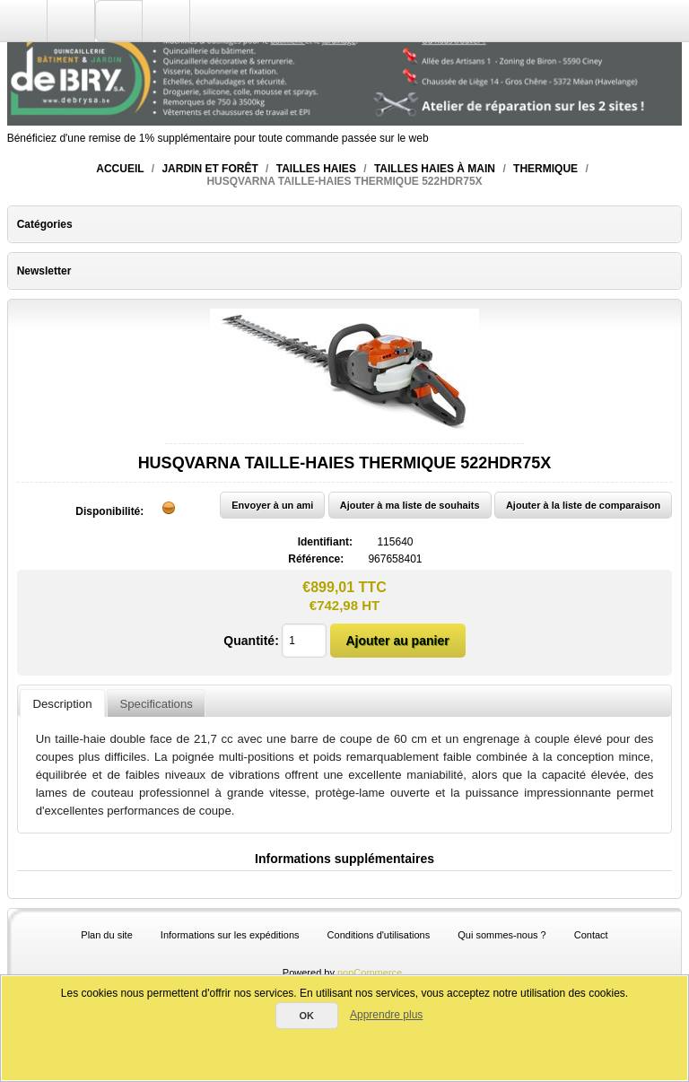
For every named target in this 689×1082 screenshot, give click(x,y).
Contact (591, 934)
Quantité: (250, 640)
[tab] (62, 703)
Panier (166, 20)
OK (306, 1015)
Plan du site (106, 934)
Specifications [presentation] (155, 704)
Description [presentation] (62, 704)
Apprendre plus (386, 1014)
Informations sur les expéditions (230, 934)
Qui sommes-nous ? (501, 934)
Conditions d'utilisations (379, 934)
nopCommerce (369, 972)
